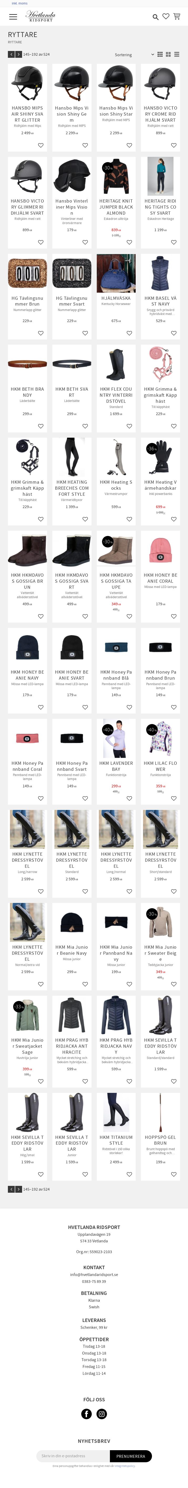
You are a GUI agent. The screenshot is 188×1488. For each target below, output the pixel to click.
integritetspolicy (125, 1466)
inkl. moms (19, 3)
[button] (13, 17)
